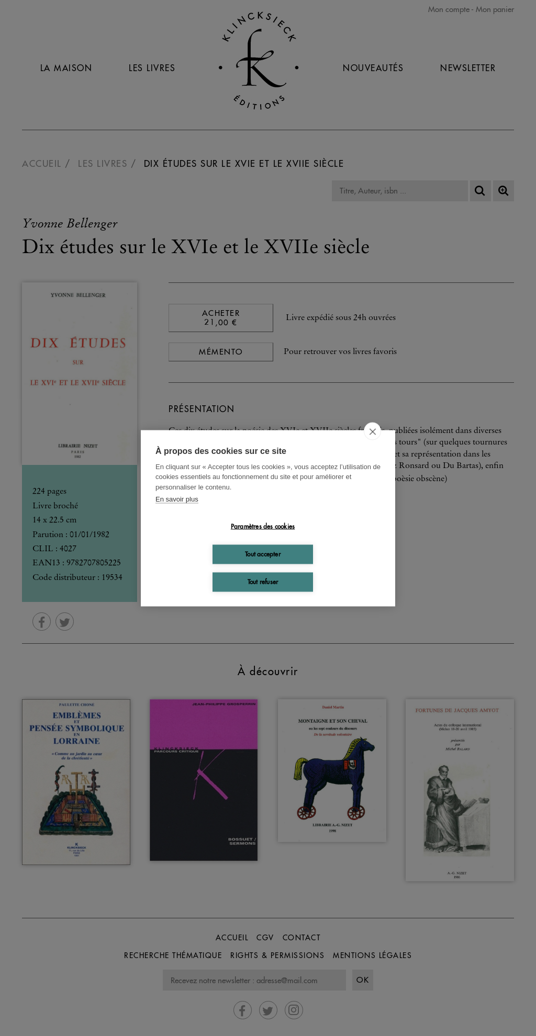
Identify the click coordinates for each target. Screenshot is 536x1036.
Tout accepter (263, 554)
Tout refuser (263, 582)
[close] (372, 431)
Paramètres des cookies (263, 526)
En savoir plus (176, 499)
